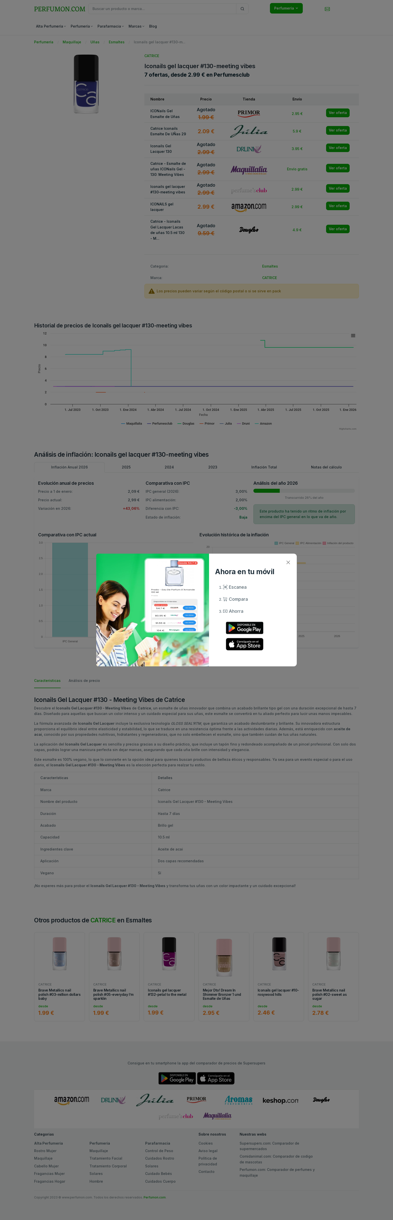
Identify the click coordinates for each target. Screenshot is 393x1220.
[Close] (288, 562)
